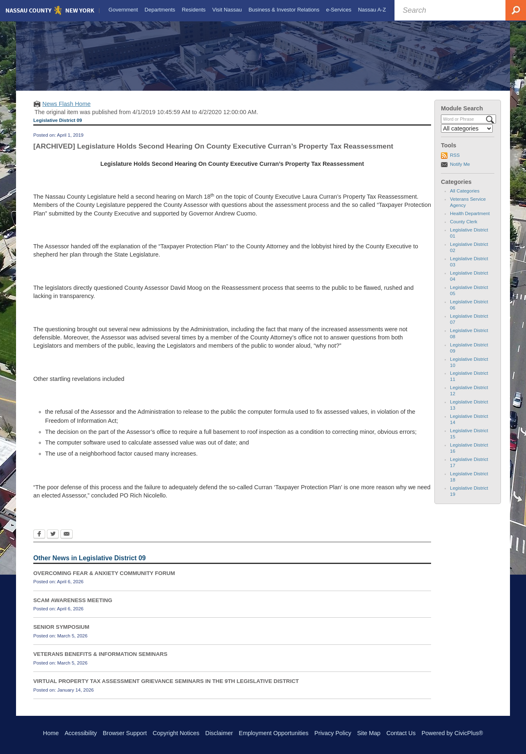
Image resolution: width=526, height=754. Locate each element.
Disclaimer (219, 733)
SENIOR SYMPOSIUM (61, 634)
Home (51, 733)
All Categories (465, 198)
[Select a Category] (467, 136)
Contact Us (400, 733)
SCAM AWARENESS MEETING (72, 607)
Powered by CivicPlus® (452, 733)
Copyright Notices (176, 733)
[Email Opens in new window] (66, 541)
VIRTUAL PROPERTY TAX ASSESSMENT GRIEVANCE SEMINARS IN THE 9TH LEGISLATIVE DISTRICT (166, 688)
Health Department (470, 220)
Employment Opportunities (274, 733)
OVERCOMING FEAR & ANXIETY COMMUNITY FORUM (104, 581)
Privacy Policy (332, 733)
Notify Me (460, 171)
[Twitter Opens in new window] (53, 541)
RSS (455, 162)
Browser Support (125, 733)
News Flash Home (66, 111)
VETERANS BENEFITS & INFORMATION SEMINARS (100, 661)
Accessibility (81, 733)
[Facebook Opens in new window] (39, 541)
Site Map (369, 733)
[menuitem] (122, 10)
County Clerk (464, 229)
